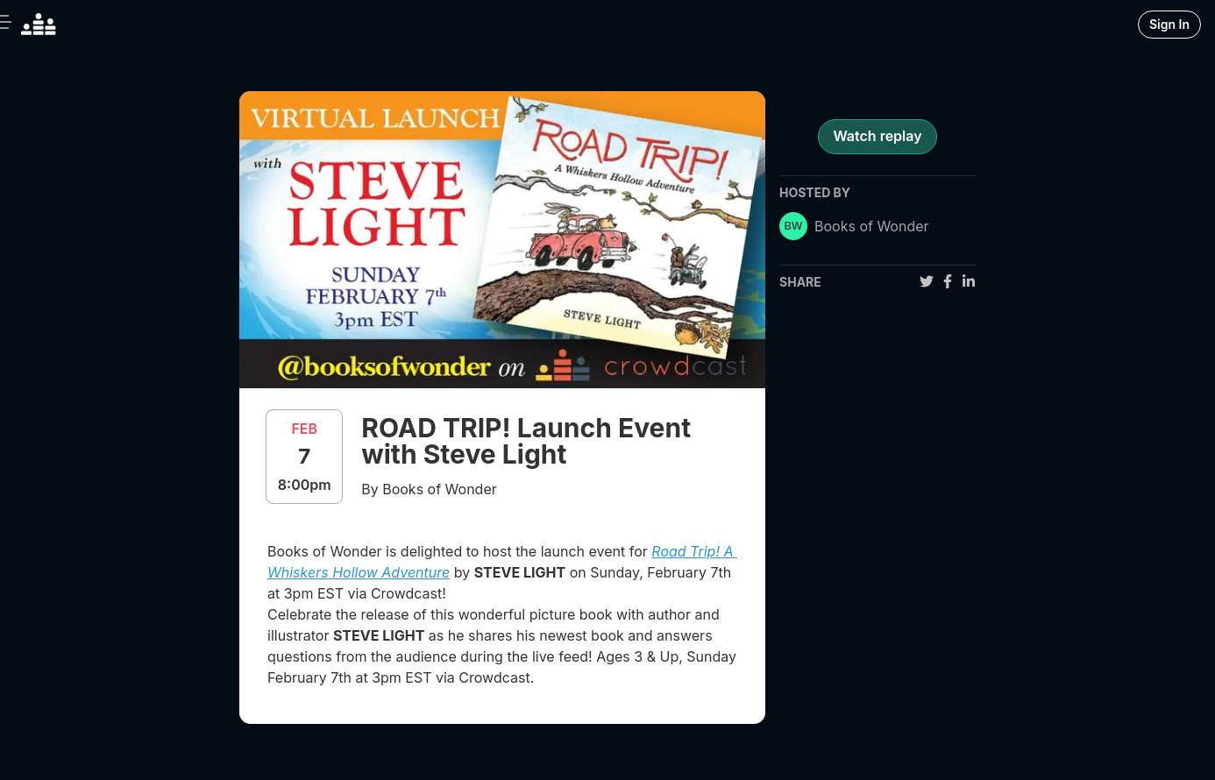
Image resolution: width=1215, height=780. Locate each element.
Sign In (1169, 24)
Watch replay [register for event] (877, 136)
